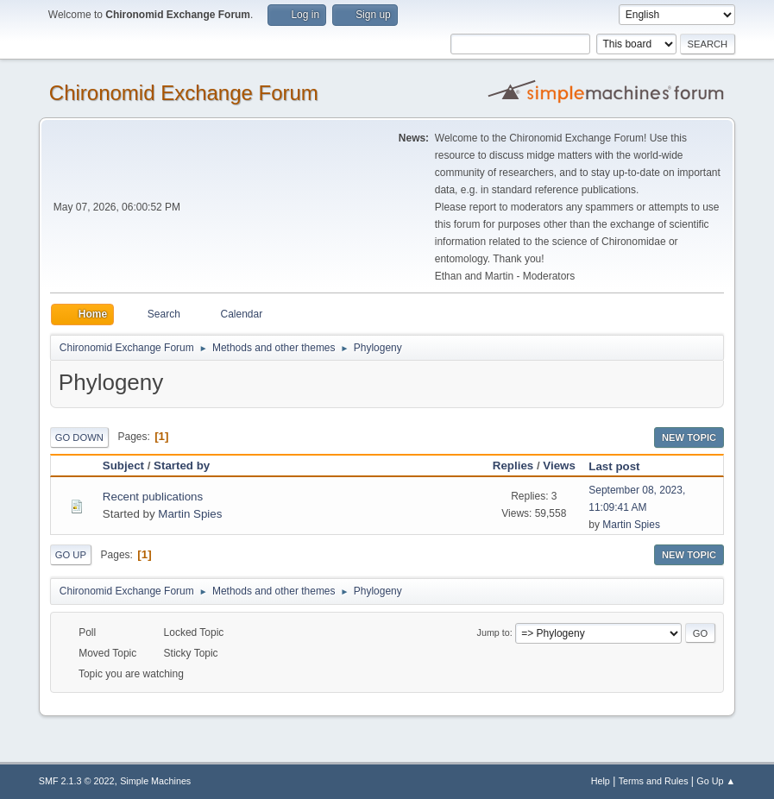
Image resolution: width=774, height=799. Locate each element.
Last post (621, 466)
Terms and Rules (654, 781)
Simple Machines (155, 781)
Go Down (79, 437)
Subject (123, 465)
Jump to (493, 632)
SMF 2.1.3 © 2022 (77, 781)
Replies (513, 465)
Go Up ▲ (715, 781)
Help (600, 781)
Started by (182, 465)
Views (559, 465)
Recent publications (153, 496)
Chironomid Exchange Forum (183, 92)
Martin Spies (190, 513)
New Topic (689, 437)
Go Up (70, 555)
